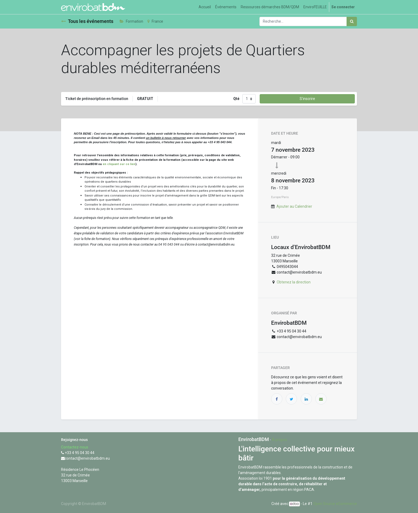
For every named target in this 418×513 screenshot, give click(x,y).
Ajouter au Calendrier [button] (294, 206)
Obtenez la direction (294, 282)
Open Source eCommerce (335, 504)
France (155, 21)
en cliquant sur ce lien (119, 164)
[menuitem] (204, 7)
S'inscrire (307, 99)
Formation (131, 21)
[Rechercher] (352, 21)
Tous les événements (87, 21)
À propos (279, 440)
